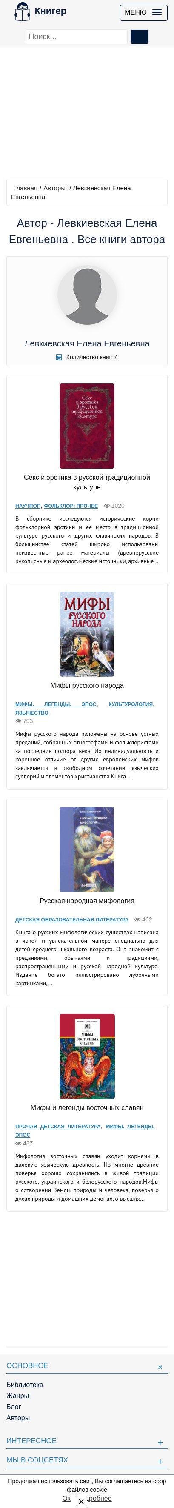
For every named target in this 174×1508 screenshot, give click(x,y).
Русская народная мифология (87, 900)
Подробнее (94, 1498)
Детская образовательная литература (71, 920)
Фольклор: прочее (71, 506)
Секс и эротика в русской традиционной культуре (87, 482)
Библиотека (24, 1384)
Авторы (54, 188)
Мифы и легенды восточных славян (87, 1107)
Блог (13, 1407)
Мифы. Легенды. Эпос (56, 704)
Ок (66, 1498)
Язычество (31, 713)
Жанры (17, 1395)
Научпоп (27, 506)
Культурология (130, 704)
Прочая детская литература (58, 1127)
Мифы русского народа (86, 685)
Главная (25, 188)
